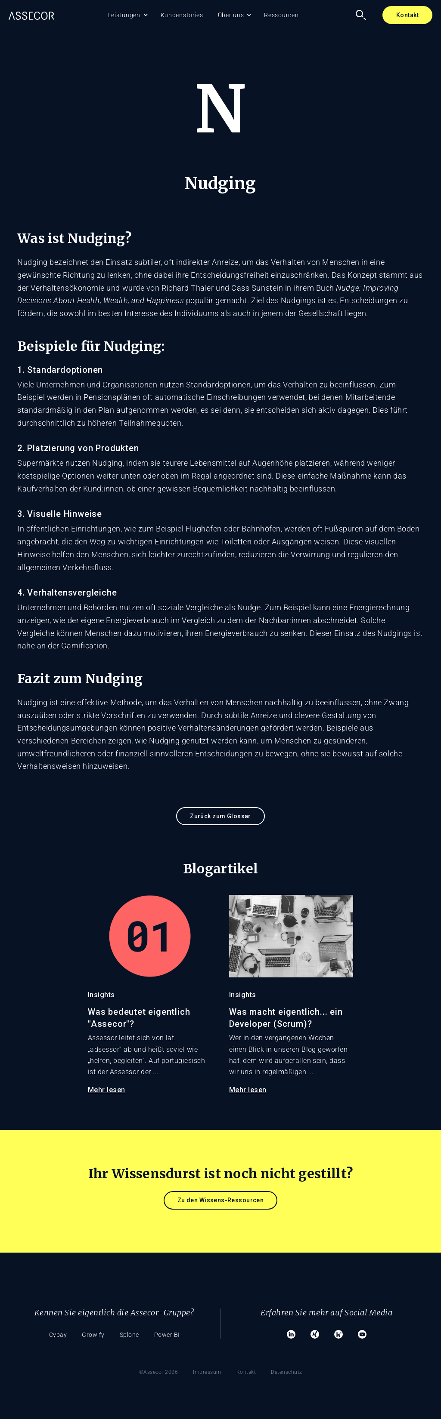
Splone (129, 1334)
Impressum (207, 1372)
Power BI (167, 1334)
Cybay (58, 1334)
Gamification (84, 645)
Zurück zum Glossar (220, 816)
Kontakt (407, 15)
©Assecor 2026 (158, 1372)
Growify (93, 1334)
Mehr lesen (106, 1090)
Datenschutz (286, 1372)
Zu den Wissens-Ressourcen (220, 1200)
